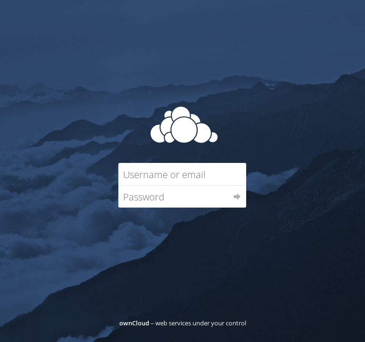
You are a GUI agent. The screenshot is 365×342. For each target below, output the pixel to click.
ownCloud (134, 323)
